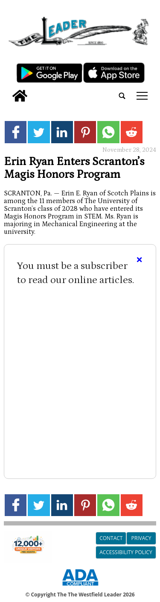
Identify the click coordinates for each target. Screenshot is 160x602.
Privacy (141, 538)
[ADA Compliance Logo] (80, 587)
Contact (110, 538)
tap (142, 96)
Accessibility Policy (125, 552)
